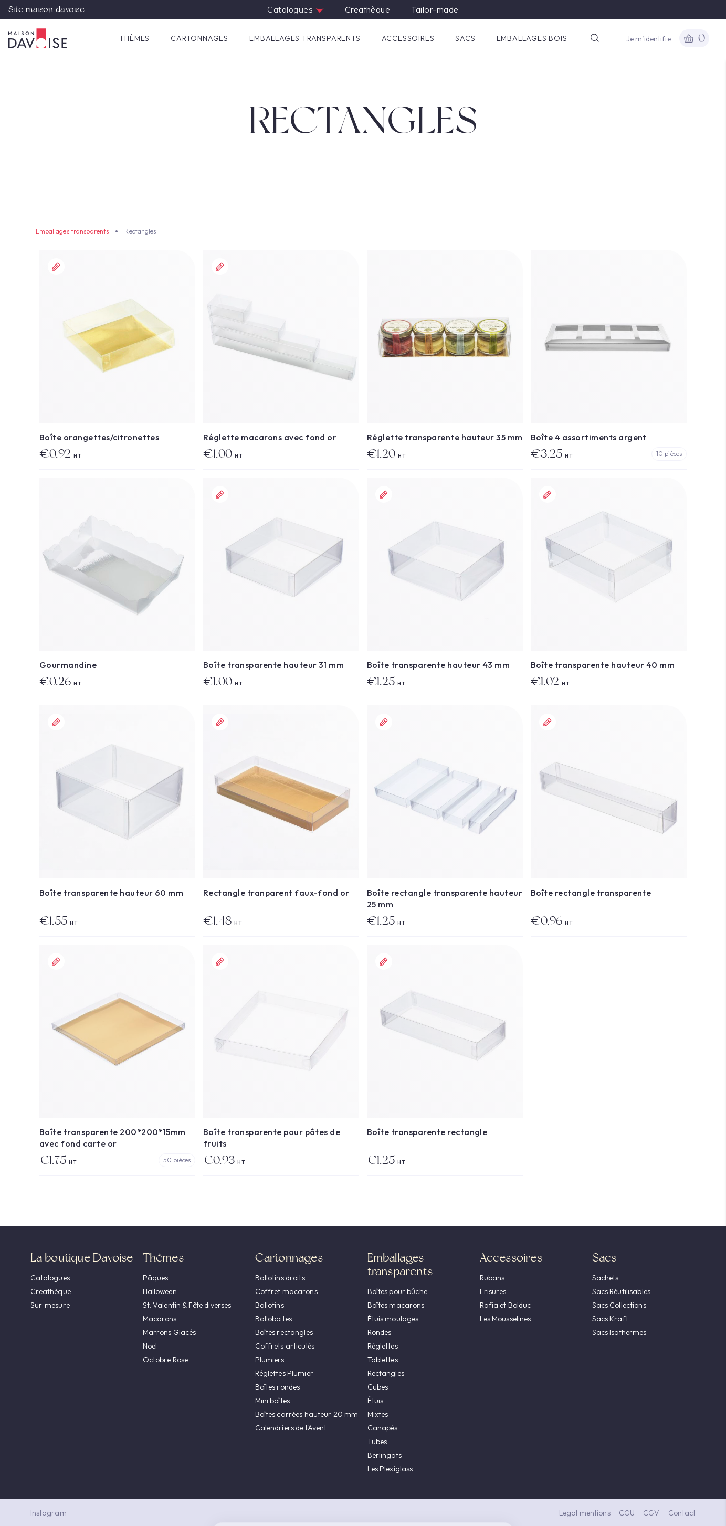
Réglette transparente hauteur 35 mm (445, 437)
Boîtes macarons (396, 1305)
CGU (627, 1513)
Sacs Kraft (610, 1318)
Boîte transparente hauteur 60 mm (111, 892)
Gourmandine (68, 665)
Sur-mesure (50, 1305)
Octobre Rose (165, 1359)
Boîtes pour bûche (397, 1291)
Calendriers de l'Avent (291, 1428)
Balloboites (273, 1318)
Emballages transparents (304, 38)
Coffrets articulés (285, 1346)
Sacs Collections (619, 1305)
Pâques (156, 1278)
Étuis (375, 1400)
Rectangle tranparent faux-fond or (276, 892)
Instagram (48, 1513)
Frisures (493, 1291)
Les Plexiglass (390, 1469)
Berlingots (384, 1455)
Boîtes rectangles (284, 1332)
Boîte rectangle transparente (591, 892)
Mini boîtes (272, 1400)
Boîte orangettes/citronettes (99, 437)
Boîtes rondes (277, 1387)
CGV (651, 1513)
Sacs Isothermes (619, 1332)
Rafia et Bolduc (505, 1305)
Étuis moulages (393, 1318)
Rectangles (385, 1373)
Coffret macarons (286, 1291)
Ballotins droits (280, 1278)
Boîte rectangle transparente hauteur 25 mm (444, 898)
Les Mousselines (505, 1318)
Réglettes (382, 1346)
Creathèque (368, 9)
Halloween (160, 1291)
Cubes (377, 1387)
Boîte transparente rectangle (427, 1132)
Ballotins (269, 1305)
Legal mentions (585, 1513)
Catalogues (295, 9)
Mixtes (377, 1414)
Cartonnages (199, 38)
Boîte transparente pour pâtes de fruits (271, 1138)
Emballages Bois (532, 38)
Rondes (379, 1332)
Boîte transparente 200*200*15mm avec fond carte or (112, 1138)
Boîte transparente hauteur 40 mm (603, 665)
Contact (682, 1513)
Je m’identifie (648, 39)
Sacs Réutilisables (621, 1291)
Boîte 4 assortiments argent (589, 437)
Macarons (160, 1318)
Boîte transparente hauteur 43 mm (438, 665)
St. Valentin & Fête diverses (187, 1305)
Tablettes (382, 1359)
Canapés (382, 1428)
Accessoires (408, 38)
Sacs (465, 38)
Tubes (377, 1441)
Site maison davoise (46, 9)
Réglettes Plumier (284, 1373)
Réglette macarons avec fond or (269, 437)
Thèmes (134, 38)
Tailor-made (434, 9)
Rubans (492, 1278)
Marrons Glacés (169, 1332)
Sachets (605, 1278)
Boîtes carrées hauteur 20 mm (307, 1414)
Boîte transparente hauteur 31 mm (273, 665)
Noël (150, 1346)
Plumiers (270, 1359)
